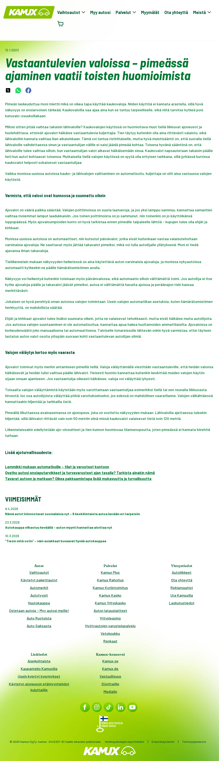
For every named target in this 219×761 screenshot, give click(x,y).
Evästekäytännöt (163, 741)
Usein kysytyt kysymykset (39, 676)
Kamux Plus (110, 572)
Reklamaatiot (181, 587)
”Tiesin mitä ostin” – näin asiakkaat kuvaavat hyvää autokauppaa (55, 541)
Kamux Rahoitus (110, 580)
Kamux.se (110, 661)
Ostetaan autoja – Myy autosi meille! (39, 610)
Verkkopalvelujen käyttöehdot (124, 741)
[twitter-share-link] (8, 90)
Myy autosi (100, 12)
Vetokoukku (110, 633)
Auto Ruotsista (39, 618)
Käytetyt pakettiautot (39, 580)
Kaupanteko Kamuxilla (39, 668)
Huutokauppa (39, 603)
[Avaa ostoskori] (61, 23)
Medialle (110, 691)
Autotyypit (39, 595)
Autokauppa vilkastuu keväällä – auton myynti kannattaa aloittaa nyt (58, 527)
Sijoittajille (110, 684)
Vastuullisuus (110, 676)
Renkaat (110, 641)
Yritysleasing (110, 618)
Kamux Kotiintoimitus (110, 587)
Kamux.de (110, 668)
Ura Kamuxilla (181, 595)
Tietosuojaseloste (194, 741)
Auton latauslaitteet (110, 610)
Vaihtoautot (39, 572)
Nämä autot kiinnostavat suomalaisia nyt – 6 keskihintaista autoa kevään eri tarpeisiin (72, 514)
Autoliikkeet (181, 572)
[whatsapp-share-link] (18, 90)
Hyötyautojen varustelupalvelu (110, 625)
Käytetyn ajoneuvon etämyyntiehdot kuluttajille (39, 687)
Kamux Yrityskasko (110, 603)
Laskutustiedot (181, 603)
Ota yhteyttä (176, 12)
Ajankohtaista (39, 661)
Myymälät (150, 12)
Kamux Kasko (110, 595)
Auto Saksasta (39, 625)
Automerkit (39, 587)
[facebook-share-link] (28, 90)
